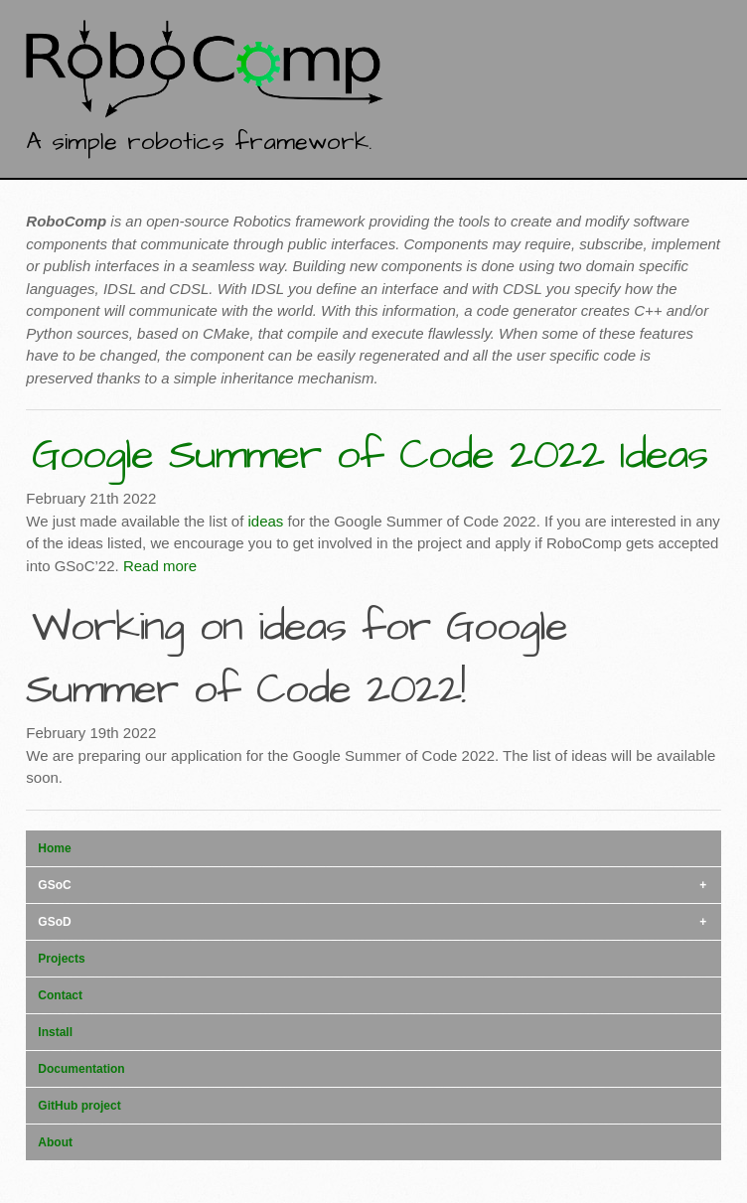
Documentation (81, 1069)
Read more (160, 565)
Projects (61, 959)
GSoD (54, 922)
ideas (265, 521)
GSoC (54, 885)
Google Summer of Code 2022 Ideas (369, 456)
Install (55, 1032)
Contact (60, 995)
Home (54, 848)
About (55, 1142)
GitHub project (79, 1106)
